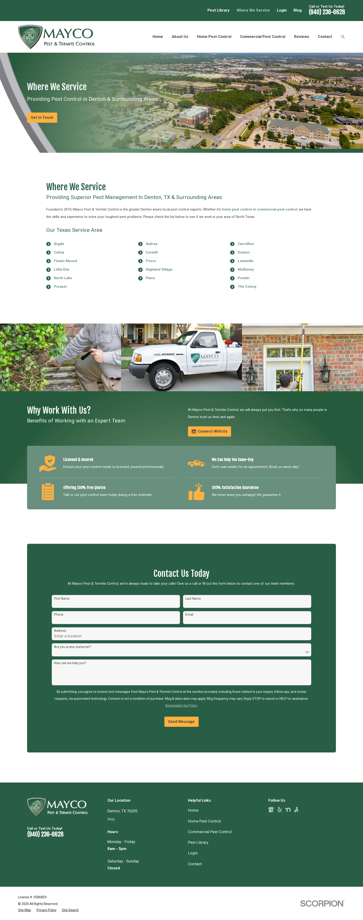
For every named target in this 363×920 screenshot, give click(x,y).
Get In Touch (42, 117)
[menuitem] (24, 910)
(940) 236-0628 (327, 12)
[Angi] (296, 809)
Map (111, 819)
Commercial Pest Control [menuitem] (262, 36)
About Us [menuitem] (180, 36)
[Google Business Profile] (271, 809)
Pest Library (218, 10)
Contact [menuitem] (325, 36)
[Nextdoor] (288, 809)
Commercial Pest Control (210, 832)
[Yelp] (279, 809)
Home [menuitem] (158, 36)
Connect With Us (209, 431)
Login (282, 10)
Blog (298, 10)
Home (193, 810)
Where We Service (253, 10)
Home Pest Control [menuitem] (214, 36)
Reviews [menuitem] (301, 36)
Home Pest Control (204, 821)
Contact (195, 864)
